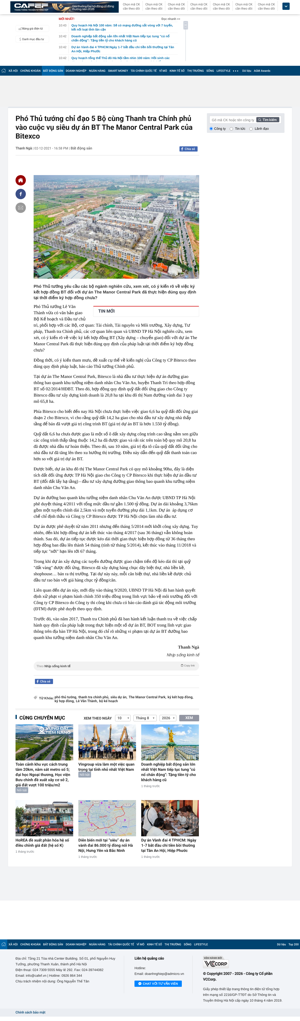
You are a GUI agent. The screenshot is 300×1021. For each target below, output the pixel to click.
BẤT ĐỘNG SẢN (53, 71)
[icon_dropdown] (286, 6)
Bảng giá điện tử (30, 28)
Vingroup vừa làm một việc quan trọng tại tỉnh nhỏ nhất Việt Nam (106, 767)
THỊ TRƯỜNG (195, 71)
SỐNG (210, 71)
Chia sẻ (190, 149)
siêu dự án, (118, 697)
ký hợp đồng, (64, 701)
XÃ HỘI (13, 71)
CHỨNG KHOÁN (30, 71)
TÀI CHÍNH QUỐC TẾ (144, 71)
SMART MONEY (118, 71)
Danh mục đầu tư (30, 39)
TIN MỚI (106, 311)
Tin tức (240, 129)
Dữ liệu (246, 71)
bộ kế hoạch (108, 701)
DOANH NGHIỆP (76, 71)
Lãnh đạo (262, 129)
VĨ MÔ (163, 71)
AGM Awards (262, 71)
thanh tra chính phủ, (93, 697)
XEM (189, 718)
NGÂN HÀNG (97, 71)
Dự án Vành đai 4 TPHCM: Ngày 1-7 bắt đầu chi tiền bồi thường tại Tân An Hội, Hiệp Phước (168, 845)
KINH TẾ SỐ (177, 71)
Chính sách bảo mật (30, 1013)
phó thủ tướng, (66, 697)
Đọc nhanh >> (170, 19)
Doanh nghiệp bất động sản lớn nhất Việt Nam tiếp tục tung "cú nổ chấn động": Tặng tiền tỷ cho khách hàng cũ (168, 772)
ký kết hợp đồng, (180, 697)
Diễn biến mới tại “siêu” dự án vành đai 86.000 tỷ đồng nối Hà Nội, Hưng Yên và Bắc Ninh (105, 845)
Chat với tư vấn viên (158, 984)
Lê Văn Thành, (87, 701)
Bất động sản (81, 148)
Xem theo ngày (98, 718)
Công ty (220, 129)
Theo (116, 665)
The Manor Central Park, (147, 697)
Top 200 (293, 944)
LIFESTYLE (223, 71)
